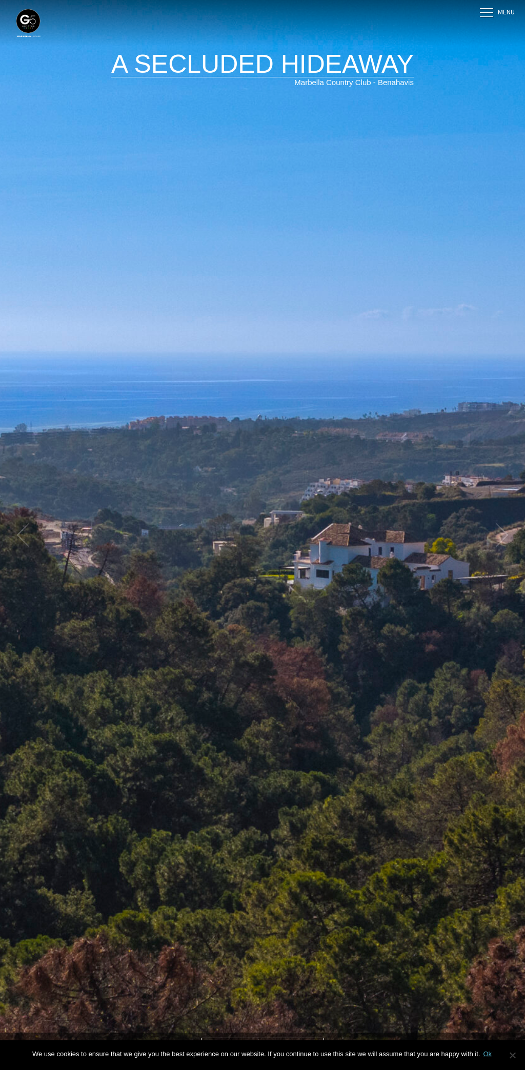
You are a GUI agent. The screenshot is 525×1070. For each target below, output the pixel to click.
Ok (487, 1054)
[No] (512, 1055)
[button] (28, 535)
